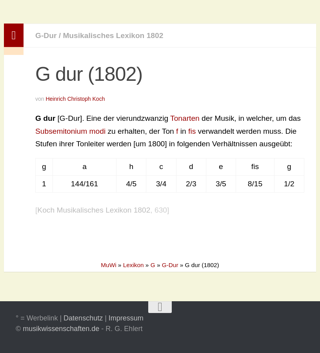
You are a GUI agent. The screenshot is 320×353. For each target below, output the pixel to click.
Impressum (126, 318)
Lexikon (133, 265)
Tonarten (185, 118)
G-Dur (45, 35)
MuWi (108, 265)
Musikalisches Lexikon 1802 (113, 35)
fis (192, 131)
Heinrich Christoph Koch (75, 99)
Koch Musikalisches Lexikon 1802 (93, 210)
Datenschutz (83, 318)
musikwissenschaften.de (61, 329)
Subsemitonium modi (70, 131)
